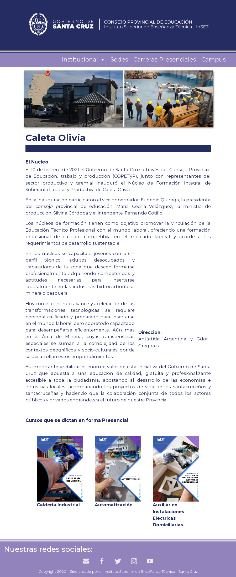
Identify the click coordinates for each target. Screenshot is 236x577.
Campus (213, 59)
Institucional (83, 59)
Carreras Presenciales (164, 59)
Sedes (119, 59)
